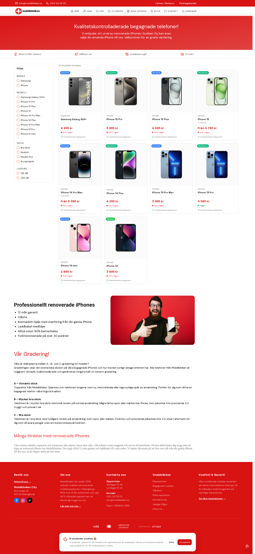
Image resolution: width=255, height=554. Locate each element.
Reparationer (160, 481)
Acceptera (184, 542)
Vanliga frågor (160, 504)
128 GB (22, 173)
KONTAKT (171, 11)
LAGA (87, 11)
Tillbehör (157, 490)
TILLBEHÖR (115, 11)
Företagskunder (188, 3)
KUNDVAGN (189, 11)
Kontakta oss (160, 499)
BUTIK (155, 11)
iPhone (22, 85)
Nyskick (23, 152)
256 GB (23, 177)
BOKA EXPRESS (136, 11)
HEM (75, 11)
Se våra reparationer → (212, 498)
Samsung (24, 80)
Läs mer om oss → (70, 506)
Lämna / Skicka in (164, 3)
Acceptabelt (25, 161)
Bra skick (23, 147)
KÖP (100, 11)
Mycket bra (25, 156)
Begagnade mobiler (163, 485)
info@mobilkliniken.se (117, 500)
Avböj (171, 542)
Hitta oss (157, 508)
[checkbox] (18, 80)
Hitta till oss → (22, 481)
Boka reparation (161, 495)
